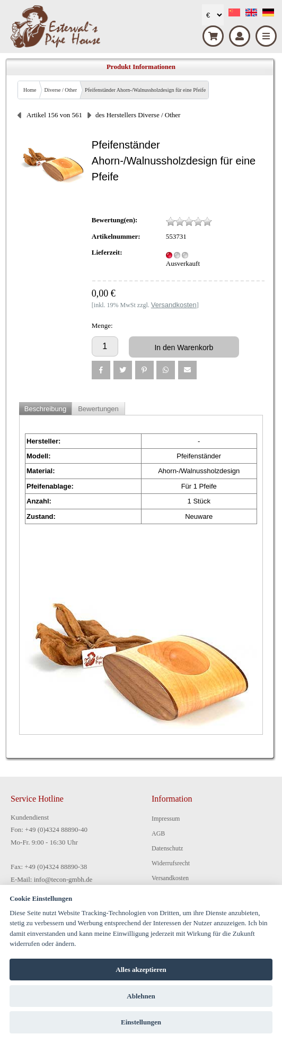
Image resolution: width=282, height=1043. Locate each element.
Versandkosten (170, 878)
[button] (101, 370)
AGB (158, 833)
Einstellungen (141, 1022)
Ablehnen (141, 996)
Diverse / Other (60, 90)
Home (29, 90)
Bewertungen (98, 409)
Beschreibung (45, 409)
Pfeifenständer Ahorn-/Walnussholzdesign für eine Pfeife (145, 90)
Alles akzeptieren (141, 970)
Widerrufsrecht (171, 863)
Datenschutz (167, 848)
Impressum (166, 818)
